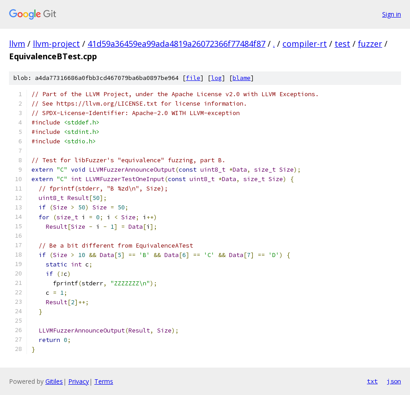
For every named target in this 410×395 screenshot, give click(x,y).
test (342, 43)
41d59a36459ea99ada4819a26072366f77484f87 (176, 43)
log (216, 78)
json (394, 381)
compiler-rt (304, 43)
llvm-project (56, 43)
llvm (17, 43)
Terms (103, 381)
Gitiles (54, 381)
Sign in (391, 14)
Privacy (78, 381)
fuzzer (370, 43)
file (193, 78)
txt (372, 381)
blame (242, 78)
